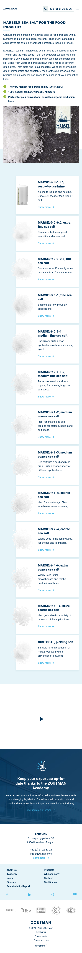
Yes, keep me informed (39, 810)
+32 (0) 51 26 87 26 (57, 8)
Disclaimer (41, 932)
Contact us (39, 857)
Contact (48, 878)
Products (49, 869)
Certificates (50, 882)
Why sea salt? (51, 874)
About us (12, 869)
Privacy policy (41, 936)
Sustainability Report (18, 886)
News (10, 878)
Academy (12, 874)
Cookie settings (41, 940)
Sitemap (11, 882)
